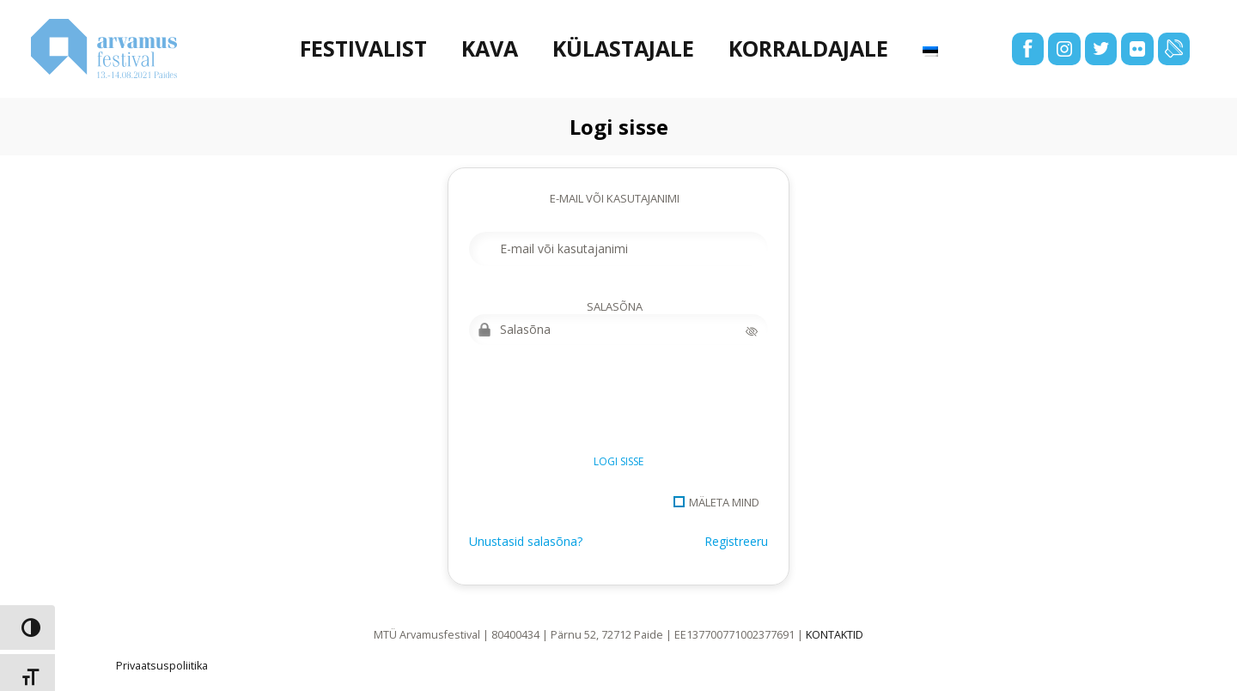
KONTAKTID (834, 634)
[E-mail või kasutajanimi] (618, 249)
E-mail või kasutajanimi (614, 198)
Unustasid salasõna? (525, 541)
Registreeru (736, 541)
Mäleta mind (724, 502)
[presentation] (599, 405)
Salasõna (615, 306)
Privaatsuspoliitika (162, 665)
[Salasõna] (618, 329)
